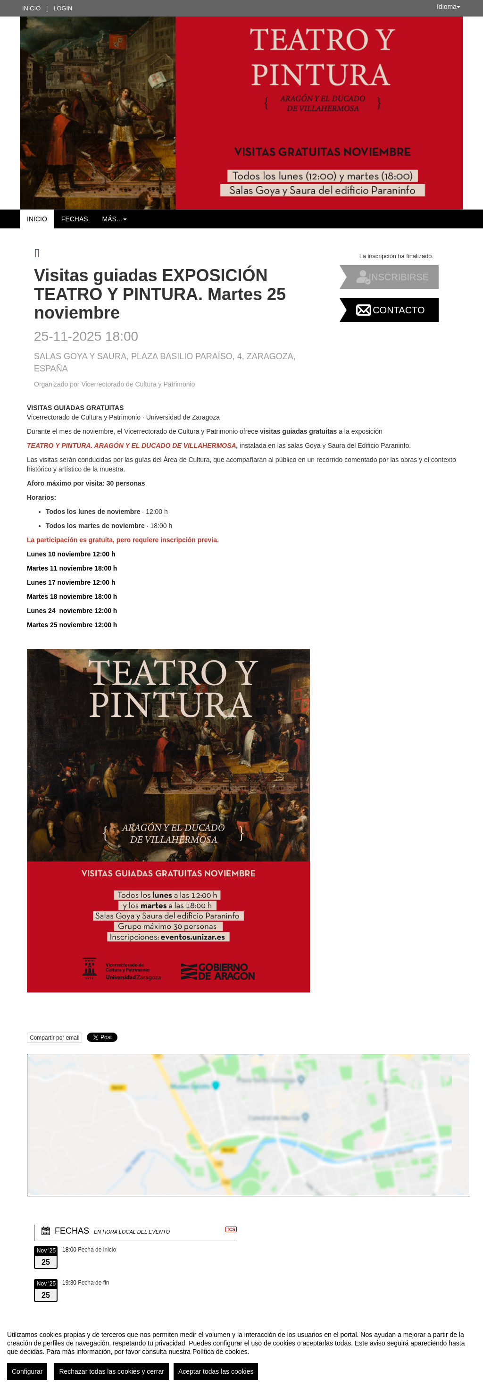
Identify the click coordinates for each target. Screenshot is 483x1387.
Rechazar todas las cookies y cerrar (111, 1371)
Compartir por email (54, 1037)
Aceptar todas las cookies (216, 1371)
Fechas (74, 219)
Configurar (27, 1371)
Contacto (399, 310)
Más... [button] (114, 219)
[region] (241, 1351)
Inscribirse (398, 277)
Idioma (448, 6)
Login (62, 8)
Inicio (31, 8)
